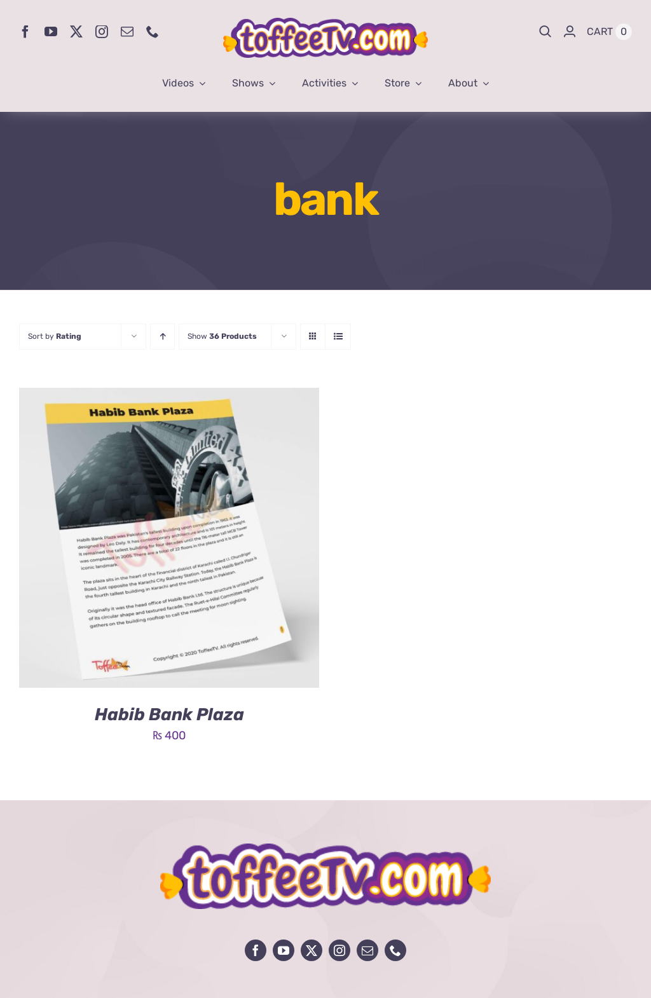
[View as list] (338, 336)
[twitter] (76, 31)
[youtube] (51, 31)
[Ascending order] (162, 337)
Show (222, 336)
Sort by (54, 336)
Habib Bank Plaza (169, 714)
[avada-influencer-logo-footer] (325, 849)
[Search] (545, 31)
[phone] (152, 31)
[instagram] (101, 31)
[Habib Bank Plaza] (169, 397)
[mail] (127, 31)
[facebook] (25, 31)
